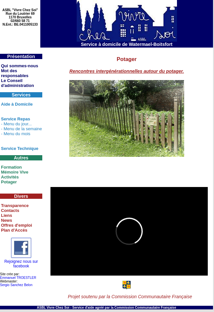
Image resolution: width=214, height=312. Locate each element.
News (6, 220)
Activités (10, 177)
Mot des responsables (15, 73)
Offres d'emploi (16, 225)
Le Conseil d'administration (17, 83)
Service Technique (19, 148)
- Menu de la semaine (21, 128)
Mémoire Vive (15, 172)
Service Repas (15, 118)
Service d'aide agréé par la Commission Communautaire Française (124, 307)
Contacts (10, 210)
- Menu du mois (15, 133)
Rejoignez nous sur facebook (21, 262)
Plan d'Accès (14, 230)
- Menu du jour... (16, 123)
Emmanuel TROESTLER (18, 278)
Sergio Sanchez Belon (16, 285)
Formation (11, 167)
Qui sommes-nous (19, 65)
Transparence (15, 205)
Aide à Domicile (17, 104)
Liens (6, 215)
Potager (9, 181)
